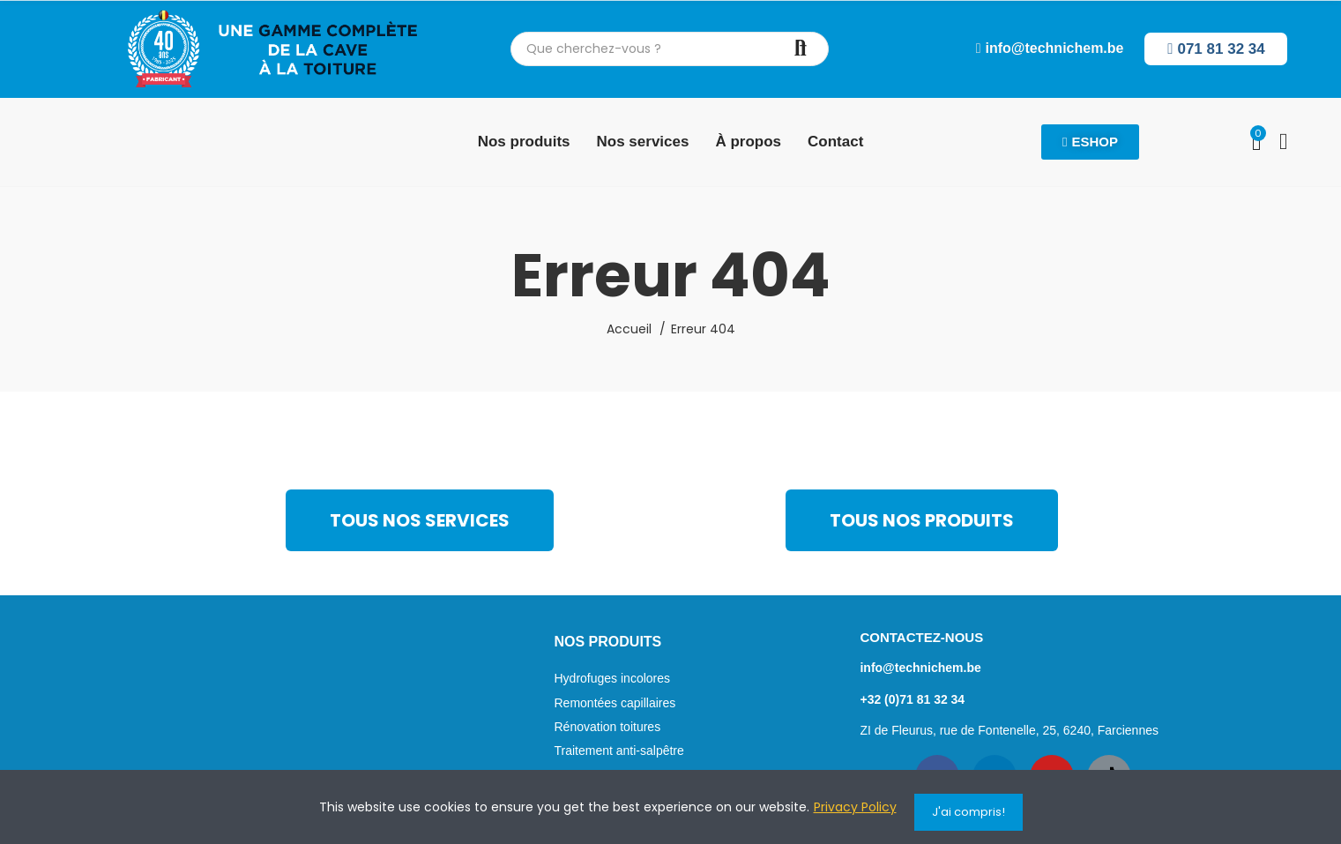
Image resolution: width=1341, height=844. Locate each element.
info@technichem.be (920, 668)
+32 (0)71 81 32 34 (912, 699)
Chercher (800, 49)
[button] (1050, 48)
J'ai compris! (968, 811)
